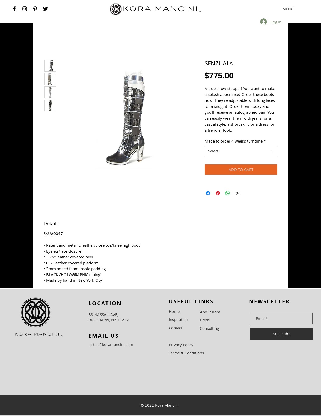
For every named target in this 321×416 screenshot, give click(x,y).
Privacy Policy (181, 344)
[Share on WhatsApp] (228, 193)
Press (205, 320)
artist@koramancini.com (111, 344)
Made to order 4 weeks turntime (235, 141)
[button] (279, 9)
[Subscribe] (281, 334)
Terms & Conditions (186, 352)
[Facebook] (14, 9)
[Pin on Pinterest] (218, 193)
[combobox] (241, 151)
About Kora (210, 311)
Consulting (209, 328)
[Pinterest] (35, 9)
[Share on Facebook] (208, 193)
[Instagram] (25, 9)
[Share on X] (238, 193)
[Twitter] (45, 9)
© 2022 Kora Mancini (160, 405)
